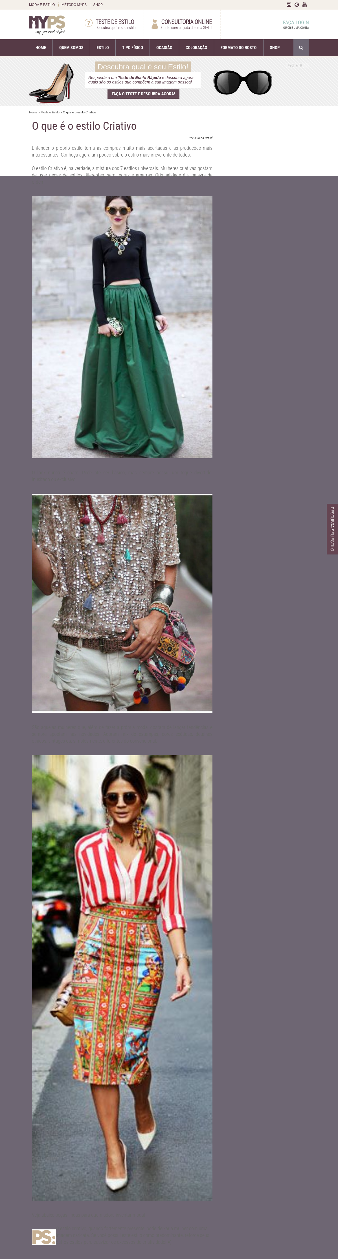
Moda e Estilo (50, 112)
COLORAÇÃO (196, 47)
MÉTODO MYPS (74, 5)
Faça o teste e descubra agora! (143, 93)
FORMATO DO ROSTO (239, 47)
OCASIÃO (164, 47)
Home (33, 112)
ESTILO (102, 47)
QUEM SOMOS (71, 47)
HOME (41, 47)
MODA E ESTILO (42, 5)
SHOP (98, 5)
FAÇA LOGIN (290, 24)
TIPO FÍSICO (132, 47)
